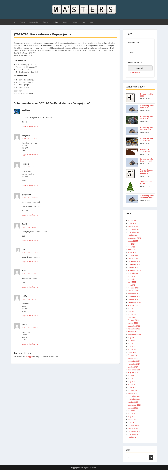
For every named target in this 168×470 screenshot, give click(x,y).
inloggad (29, 357)
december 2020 (134, 396)
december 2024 (134, 261)
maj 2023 (131, 311)
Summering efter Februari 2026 (147, 128)
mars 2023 (132, 317)
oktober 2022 (133, 332)
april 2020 (132, 419)
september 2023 (134, 302)
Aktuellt (22, 22)
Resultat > (46, 22)
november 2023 (134, 296)
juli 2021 (131, 376)
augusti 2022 (133, 337)
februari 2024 (133, 288)
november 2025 (134, 232)
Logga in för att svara (30, 126)
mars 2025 (132, 253)
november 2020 (134, 399)
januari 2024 (133, 291)
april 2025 (132, 250)
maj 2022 (131, 346)
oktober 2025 (133, 235)
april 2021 (132, 384)
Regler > (84, 22)
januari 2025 (133, 258)
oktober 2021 (133, 367)
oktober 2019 (133, 437)
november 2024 (134, 264)
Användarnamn (133, 42)
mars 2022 (132, 352)
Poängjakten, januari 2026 (145, 150)
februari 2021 (133, 390)
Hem (14, 22)
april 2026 (132, 220)
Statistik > (75, 22)
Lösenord (131, 52)
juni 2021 (131, 378)
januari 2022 (133, 358)
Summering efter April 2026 (147, 106)
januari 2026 (133, 226)
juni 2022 (131, 343)
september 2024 (134, 270)
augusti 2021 (133, 373)
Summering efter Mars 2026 (147, 117)
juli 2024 (131, 276)
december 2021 (134, 361)
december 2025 (134, 229)
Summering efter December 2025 (147, 160)
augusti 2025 (133, 241)
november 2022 (134, 329)
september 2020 (134, 405)
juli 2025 (131, 244)
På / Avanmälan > (34, 22)
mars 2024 (132, 285)
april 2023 (132, 314)
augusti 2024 (133, 273)
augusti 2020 (133, 408)
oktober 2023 (133, 299)
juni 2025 (131, 247)
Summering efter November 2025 (147, 197)
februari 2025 (133, 256)
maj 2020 (131, 417)
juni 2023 (131, 308)
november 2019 (134, 434)
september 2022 (134, 335)
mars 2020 (132, 422)
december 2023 (134, 294)
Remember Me (133, 62)
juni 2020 (131, 414)
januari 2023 (133, 323)
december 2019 (134, 431)
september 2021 (134, 370)
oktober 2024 (133, 267)
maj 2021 (131, 381)
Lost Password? (134, 72)
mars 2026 (132, 223)
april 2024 (132, 282)
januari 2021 (133, 393)
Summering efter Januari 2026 (147, 139)
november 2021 (134, 364)
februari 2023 (133, 320)
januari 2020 (133, 428)
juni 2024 (131, 279)
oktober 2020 (133, 402)
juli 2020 (131, 411)
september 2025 (134, 238)
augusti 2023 (133, 305)
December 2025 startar (146, 182)
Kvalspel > (56, 22)
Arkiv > (92, 22)
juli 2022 (131, 340)
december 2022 (134, 326)
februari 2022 (133, 355)
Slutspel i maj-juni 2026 (147, 95)
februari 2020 (133, 425)
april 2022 (132, 349)
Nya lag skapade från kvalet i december (146, 172)
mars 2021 (132, 387)
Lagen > (65, 22)
